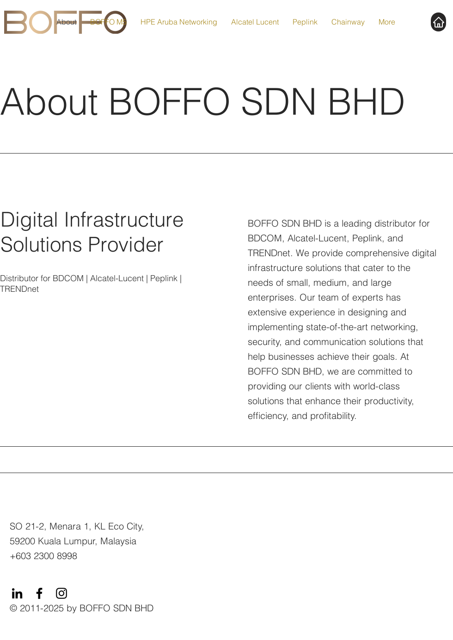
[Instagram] (61, 593)
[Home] (438, 21)
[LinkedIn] (17, 593)
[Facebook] (39, 593)
